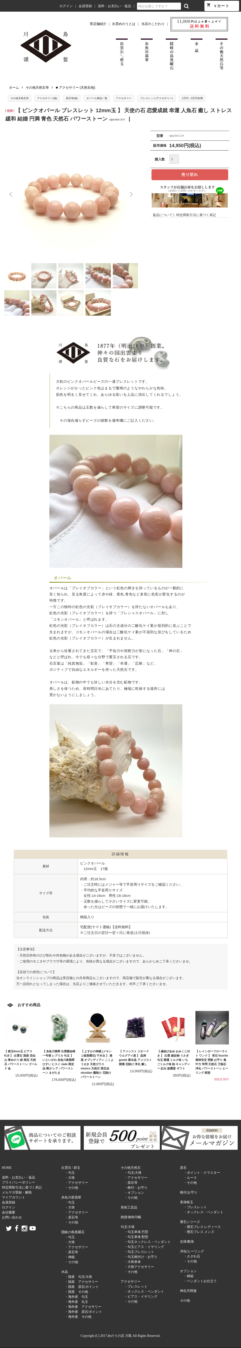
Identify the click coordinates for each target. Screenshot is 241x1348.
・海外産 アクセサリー (83, 1307)
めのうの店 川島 (11, 6)
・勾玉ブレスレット (139, 1252)
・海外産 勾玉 (76, 1297)
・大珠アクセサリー (139, 1267)
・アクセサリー (76, 1182)
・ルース (190, 1177)
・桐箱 (189, 1276)
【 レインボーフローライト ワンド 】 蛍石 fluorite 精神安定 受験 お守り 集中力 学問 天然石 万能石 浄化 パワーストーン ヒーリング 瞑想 (211, 1062)
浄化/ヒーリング (192, 1251)
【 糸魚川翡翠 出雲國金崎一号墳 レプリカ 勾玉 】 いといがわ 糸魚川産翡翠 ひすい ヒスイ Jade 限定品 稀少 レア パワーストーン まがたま (59, 1062)
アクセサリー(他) (47, 98)
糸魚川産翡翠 (71, 1197)
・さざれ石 (192, 1256)
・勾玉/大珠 (133, 1172)
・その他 (71, 1187)
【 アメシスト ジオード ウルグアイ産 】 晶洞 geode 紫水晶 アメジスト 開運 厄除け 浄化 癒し (135, 1058)
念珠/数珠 (187, 1241)
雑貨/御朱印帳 (131, 1217)
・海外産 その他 (78, 1317)
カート (218, 5)
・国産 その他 (76, 1292)
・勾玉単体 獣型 (136, 1237)
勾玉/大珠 (128, 1227)
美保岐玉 (186, 1202)
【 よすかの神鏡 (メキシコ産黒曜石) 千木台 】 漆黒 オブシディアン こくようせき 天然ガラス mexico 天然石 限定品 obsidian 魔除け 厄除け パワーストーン (97, 1064)
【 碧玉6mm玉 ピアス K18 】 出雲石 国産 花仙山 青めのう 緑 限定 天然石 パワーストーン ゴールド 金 (20, 1060)
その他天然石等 (37, 87)
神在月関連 (188, 1291)
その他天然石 (131, 1167)
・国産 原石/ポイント (82, 1287)
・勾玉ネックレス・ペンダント (147, 1242)
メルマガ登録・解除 (17, 1192)
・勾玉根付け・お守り (140, 1257)
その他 (185, 1300)
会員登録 (85, 6)
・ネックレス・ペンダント (144, 1291)
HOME (7, 1167)
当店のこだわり (153, 24)
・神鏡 (70, 1257)
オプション (188, 1271)
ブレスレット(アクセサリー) (156, 98)
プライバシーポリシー (18, 1182)
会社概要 (8, 1212)
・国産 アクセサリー (81, 1282)
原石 (183, 1167)
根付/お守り (189, 1192)
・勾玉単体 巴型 (136, 1232)
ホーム (14, 87)
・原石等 (71, 1217)
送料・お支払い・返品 (114, 6)
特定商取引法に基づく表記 (196, 215)
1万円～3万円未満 (192, 98)
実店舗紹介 (98, 24)
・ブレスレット (135, 1286)
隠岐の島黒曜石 (73, 1232)
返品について (163, 215)
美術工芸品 (129, 1207)
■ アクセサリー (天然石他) (75, 87)
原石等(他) (72, 98)
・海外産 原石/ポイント (83, 1312)
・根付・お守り (135, 1187)
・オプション (134, 1192)
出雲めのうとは (123, 24)
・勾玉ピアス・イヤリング (144, 1247)
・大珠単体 (132, 1262)
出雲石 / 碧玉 (70, 1167)
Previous (11, 194)
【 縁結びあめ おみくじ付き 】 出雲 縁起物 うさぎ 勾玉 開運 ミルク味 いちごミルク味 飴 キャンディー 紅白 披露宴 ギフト (173, 1060)
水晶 (64, 1272)
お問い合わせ (12, 1217)
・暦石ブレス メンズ (199, 1232)
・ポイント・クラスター (202, 1172)
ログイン (66, 6)
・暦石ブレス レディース (202, 1227)
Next (130, 194)
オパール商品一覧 (96, 98)
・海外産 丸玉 (76, 1302)
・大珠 (70, 1177)
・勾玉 (70, 1172)
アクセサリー (124, 98)
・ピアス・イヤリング (140, 1296)
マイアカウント (13, 1197)
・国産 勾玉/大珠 (78, 1277)
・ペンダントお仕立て (200, 1281)
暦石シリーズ (190, 1222)
